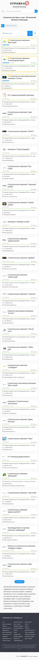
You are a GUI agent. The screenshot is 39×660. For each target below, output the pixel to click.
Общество (27, 628)
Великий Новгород (19, 7)
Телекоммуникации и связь (20, 640)
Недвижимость (5, 630)
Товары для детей (6, 640)
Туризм (15, 632)
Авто (3, 622)
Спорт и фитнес (17, 624)
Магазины (4, 626)
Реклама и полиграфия (30, 636)
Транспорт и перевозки (30, 634)
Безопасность (17, 638)
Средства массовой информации (9, 628)
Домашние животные (29, 630)
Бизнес (26, 626)
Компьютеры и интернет (7, 638)
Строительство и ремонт (19, 622)
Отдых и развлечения (7, 632)
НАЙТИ (36, 11)
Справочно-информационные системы (22, 636)
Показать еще (19, 581)
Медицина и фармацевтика (20, 626)
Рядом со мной (8, 33)
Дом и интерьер (28, 638)
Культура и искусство (18, 628)
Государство (5, 636)
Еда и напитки (28, 622)
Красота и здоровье (6, 624)
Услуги (26, 624)
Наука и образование (29, 632)
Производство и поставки (8, 634)
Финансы (16, 630)
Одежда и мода (17, 634)
